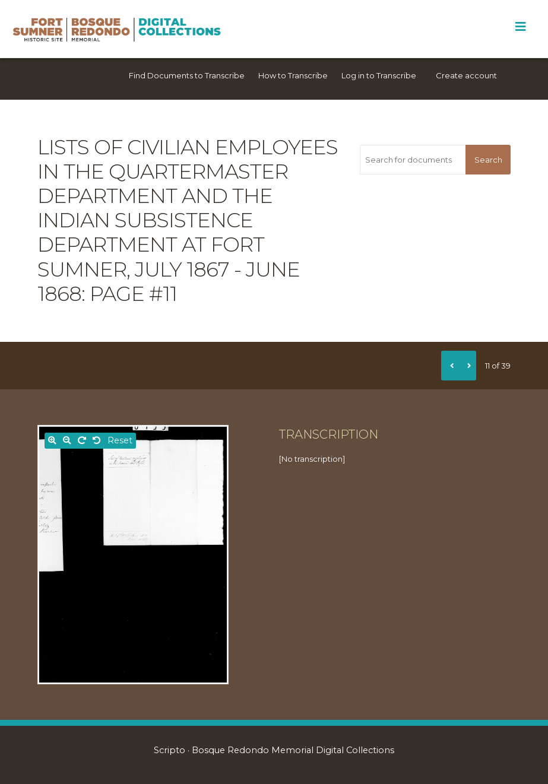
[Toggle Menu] (520, 27)
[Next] (467, 365)
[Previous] (450, 365)
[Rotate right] (82, 441)
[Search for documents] (412, 159)
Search (488, 159)
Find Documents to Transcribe (187, 75)
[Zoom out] (67, 441)
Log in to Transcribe (378, 75)
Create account (466, 75)
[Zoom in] (52, 441)
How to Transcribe (293, 75)
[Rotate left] (96, 441)
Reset (119, 440)
